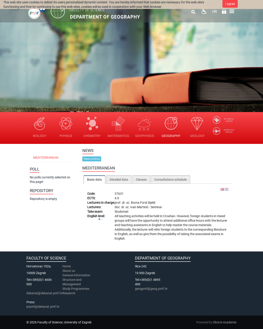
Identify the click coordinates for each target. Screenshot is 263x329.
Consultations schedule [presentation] (170, 179)
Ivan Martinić (139, 207)
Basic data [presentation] (94, 179)
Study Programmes (75, 288)
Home (66, 266)
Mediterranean (45, 157)
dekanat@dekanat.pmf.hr (44, 293)
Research (69, 293)
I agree (230, 4)
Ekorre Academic (225, 322)
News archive (92, 158)
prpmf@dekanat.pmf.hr (43, 306)
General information (76, 275)
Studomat (121, 211)
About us (69, 271)
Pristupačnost (204, 11)
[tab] (94, 179)
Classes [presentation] (141, 179)
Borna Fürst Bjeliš (143, 202)
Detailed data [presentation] (119, 179)
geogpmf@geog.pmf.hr (151, 288)
